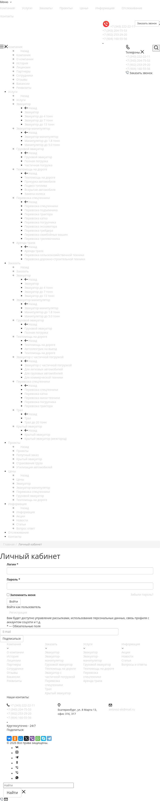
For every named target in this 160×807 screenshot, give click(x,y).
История (13, 656)
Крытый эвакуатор (37, 434)
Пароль (13, 579)
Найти (12, 792)
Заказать (46, 8)
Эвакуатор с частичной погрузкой (48, 365)
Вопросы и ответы (134, 664)
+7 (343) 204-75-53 (114, 30)
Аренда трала (33, 251)
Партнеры (14, 664)
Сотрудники (15, 668)
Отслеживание (132, 8)
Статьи (126, 660)
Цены (84, 8)
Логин (12, 564)
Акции (126, 652)
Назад (22, 51)
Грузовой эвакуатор (38, 157)
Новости (127, 656)
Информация (105, 8)
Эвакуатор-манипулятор (41, 137)
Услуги (27, 8)
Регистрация (18, 612)
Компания (23, 55)
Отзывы (12, 673)
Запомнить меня (23, 595)
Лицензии (14, 660)
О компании (15, 652)
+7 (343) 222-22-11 (122, 26)
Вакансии (13, 677)
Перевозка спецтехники (41, 206)
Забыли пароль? (142, 594)
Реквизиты (14, 681)
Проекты (66, 8)
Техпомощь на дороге (39, 177)
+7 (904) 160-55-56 (114, 39)
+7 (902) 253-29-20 (114, 35)
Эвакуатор (31, 112)
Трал (27, 418)
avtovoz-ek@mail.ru (122, 709)
